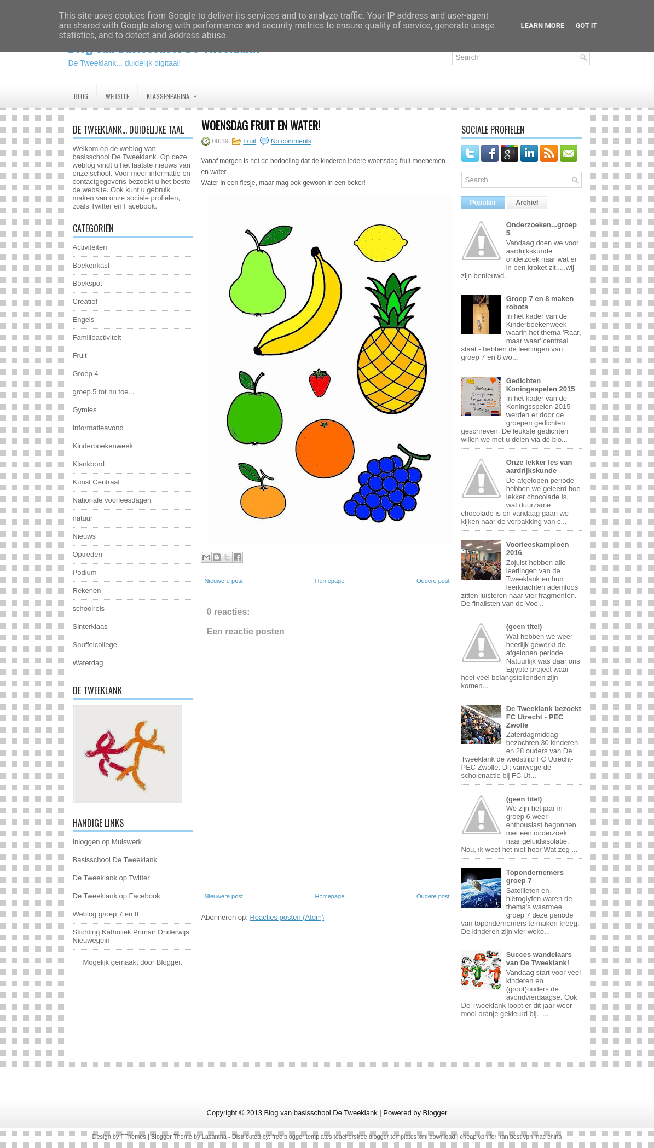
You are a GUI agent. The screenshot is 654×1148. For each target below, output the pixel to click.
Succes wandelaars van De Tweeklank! (539, 958)
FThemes (133, 1136)
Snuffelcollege (95, 645)
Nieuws (84, 536)
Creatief (85, 301)
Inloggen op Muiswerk (107, 842)
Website (117, 96)
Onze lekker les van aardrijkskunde (539, 466)
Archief (527, 202)
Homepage (329, 581)
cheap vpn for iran (485, 1136)
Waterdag (88, 663)
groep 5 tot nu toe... (104, 392)
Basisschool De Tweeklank (115, 860)
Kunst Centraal (96, 482)
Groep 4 (86, 374)
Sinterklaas (90, 626)
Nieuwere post (224, 581)
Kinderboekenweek (103, 446)
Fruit (80, 355)
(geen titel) (524, 626)
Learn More (543, 25)
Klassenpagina (175, 92)
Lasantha (214, 1136)
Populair (483, 202)
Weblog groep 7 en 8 (105, 914)
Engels (84, 319)
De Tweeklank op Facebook (116, 896)
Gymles (85, 410)
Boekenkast (91, 265)
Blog (81, 96)
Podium (85, 572)
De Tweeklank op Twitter (111, 878)
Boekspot (87, 283)
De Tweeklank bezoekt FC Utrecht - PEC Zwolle (543, 717)
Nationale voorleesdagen (112, 500)
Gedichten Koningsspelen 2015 (540, 385)
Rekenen (87, 590)
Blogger (169, 962)
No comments (291, 141)
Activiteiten (90, 247)
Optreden (87, 554)
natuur (83, 518)
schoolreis (89, 608)
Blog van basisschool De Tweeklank (321, 1113)
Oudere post (433, 581)
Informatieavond (98, 428)
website (95, 190)
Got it (586, 25)
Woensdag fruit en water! (260, 125)
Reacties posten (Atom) (287, 917)
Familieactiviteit (97, 337)
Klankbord (89, 464)
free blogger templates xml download (406, 1136)
